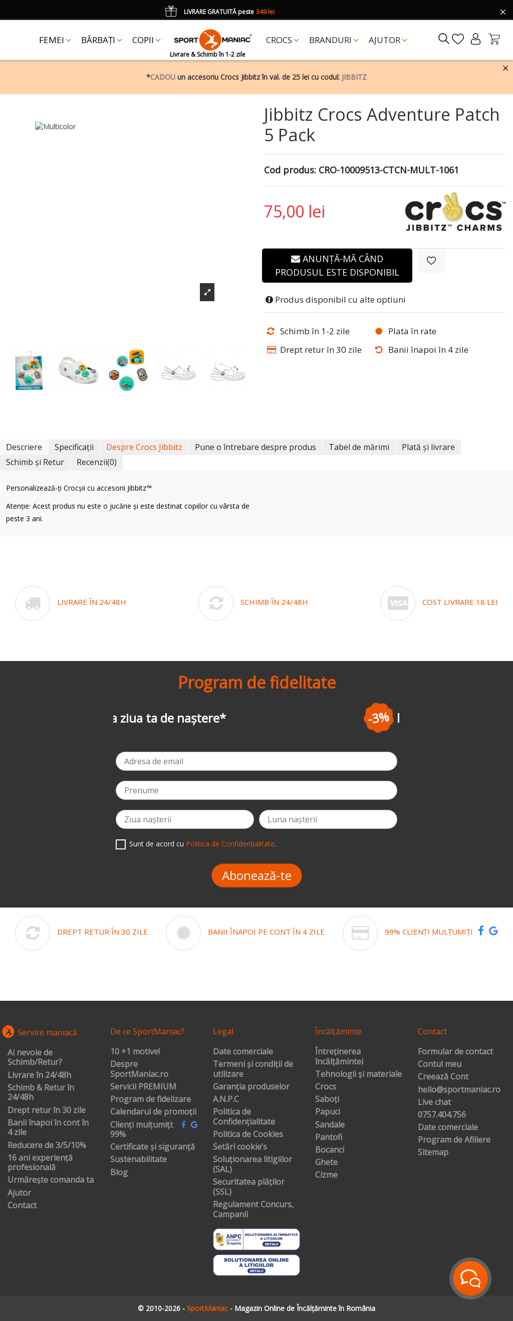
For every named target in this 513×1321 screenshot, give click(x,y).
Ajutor (19, 1193)
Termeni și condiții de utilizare (253, 1069)
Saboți (327, 1099)
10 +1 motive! (135, 1052)
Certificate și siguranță (152, 1147)
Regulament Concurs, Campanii (253, 1209)
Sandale (330, 1125)
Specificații (74, 447)
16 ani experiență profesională (40, 1163)
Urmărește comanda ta (51, 1180)
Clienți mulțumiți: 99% (141, 1130)
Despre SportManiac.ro (139, 1069)
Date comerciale (243, 1052)
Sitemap (433, 1153)
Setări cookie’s (240, 1147)
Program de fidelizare (150, 1099)
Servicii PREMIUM (143, 1087)
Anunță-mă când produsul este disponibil (337, 265)
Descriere (24, 447)
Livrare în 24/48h (39, 1075)
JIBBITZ (354, 77)
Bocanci (329, 1150)
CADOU (162, 77)
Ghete (326, 1163)
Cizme (326, 1175)
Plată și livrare (428, 447)
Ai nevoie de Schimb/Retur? (35, 1057)
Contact (22, 1206)
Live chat (434, 1102)
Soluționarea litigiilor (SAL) (252, 1164)
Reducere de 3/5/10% (47, 1146)
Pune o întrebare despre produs (255, 447)
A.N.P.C (226, 1099)
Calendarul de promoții (153, 1112)
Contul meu (439, 1064)
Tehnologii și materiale (358, 1074)
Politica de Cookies (248, 1135)
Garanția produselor (251, 1087)
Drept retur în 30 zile (47, 1111)
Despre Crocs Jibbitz (144, 447)
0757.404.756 (442, 1115)
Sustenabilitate (138, 1160)
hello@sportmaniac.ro (459, 1090)
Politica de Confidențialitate (230, 843)
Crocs (325, 1087)
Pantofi (328, 1138)
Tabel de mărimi (359, 447)
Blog (119, 1173)
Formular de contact (455, 1052)
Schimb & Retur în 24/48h (41, 1093)
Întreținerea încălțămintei (339, 1056)
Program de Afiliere (454, 1140)
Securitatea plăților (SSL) (249, 1187)
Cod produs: (290, 170)
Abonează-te (257, 875)
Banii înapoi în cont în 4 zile (48, 1128)
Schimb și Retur (35, 462)
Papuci (327, 1112)
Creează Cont (443, 1077)
